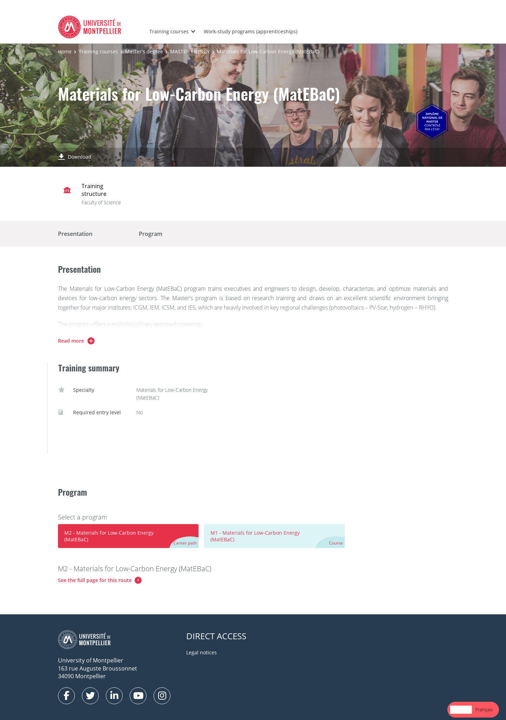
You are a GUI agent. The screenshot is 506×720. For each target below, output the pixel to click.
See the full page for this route (95, 580)
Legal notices (201, 652)
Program (150, 234)
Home (65, 51)
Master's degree (144, 51)
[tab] (128, 536)
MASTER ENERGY (190, 51)
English (461, 709)
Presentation (75, 234)
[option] (484, 710)
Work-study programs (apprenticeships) (250, 31)
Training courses (169, 31)
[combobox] (461, 710)
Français (484, 709)
